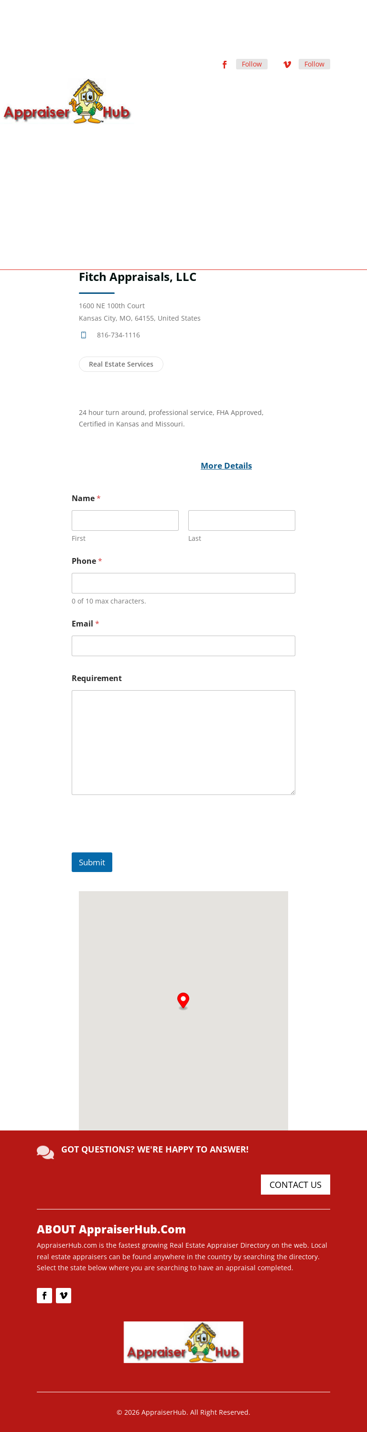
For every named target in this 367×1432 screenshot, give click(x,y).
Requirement (97, 678)
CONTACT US (296, 1184)
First (79, 538)
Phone (87, 561)
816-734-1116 (118, 334)
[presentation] (144, 846)
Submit (92, 862)
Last (194, 538)
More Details (226, 465)
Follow (252, 63)
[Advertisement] (183, 196)
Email (85, 623)
